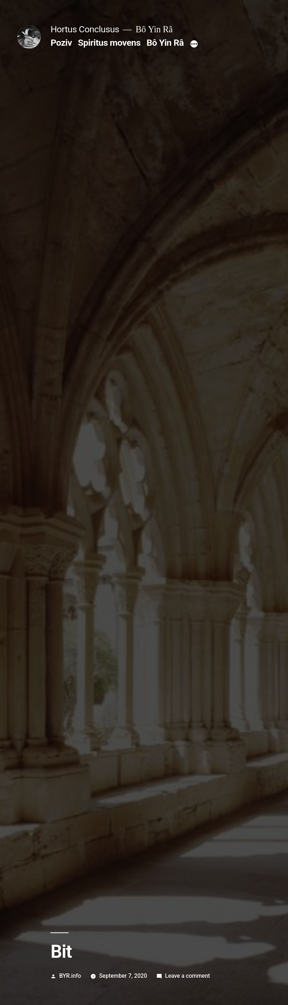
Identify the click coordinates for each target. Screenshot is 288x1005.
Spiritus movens (109, 42)
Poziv (61, 42)
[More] (194, 44)
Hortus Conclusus (84, 29)
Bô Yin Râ (165, 42)
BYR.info (70, 975)
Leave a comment (187, 975)
